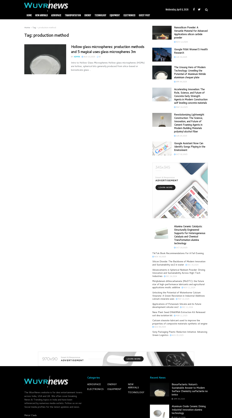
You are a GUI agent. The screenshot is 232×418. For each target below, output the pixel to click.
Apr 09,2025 (180, 81)
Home (29, 15)
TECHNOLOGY (100, 15)
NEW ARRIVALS (41, 15)
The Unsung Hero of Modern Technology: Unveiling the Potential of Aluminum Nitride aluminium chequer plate (190, 72)
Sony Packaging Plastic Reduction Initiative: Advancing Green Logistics (179, 333)
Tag (34, 27)
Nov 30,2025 (159, 256)
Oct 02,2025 (180, 154)
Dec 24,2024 (170, 276)
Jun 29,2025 (180, 136)
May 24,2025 (181, 107)
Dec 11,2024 (186, 307)
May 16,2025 (182, 299)
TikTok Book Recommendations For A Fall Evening (178, 253)
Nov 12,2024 (181, 42)
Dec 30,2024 (192, 265)
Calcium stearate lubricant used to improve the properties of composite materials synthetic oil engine (179, 322)
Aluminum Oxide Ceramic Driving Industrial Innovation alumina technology (189, 410)
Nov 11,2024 (188, 287)
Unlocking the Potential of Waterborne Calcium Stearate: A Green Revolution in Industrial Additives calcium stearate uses (178, 295)
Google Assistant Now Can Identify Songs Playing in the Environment (189, 147)
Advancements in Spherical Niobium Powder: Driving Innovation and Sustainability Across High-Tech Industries (178, 273)
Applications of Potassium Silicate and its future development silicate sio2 (176, 305)
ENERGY (87, 15)
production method (47, 27)
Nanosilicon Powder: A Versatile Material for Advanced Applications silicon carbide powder (191, 32)
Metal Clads (30, 415)
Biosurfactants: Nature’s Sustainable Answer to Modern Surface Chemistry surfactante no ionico (190, 389)
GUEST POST (144, 15)
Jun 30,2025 (180, 57)
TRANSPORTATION (73, 15)
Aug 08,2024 (159, 327)
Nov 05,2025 (177, 335)
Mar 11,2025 (180, 315)
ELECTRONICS (129, 15)
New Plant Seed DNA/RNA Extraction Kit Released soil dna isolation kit (178, 314)
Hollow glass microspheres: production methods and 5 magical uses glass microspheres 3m (107, 49)
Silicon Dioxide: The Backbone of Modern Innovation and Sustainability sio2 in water (178, 263)
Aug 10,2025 (88, 56)
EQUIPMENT (115, 15)
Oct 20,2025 (180, 247)
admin (77, 56)
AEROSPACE (56, 15)
